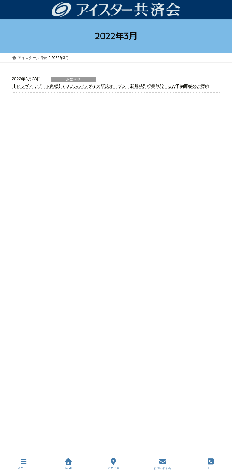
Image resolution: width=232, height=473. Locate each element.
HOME (68, 464)
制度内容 (26, 169)
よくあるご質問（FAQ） (35, 327)
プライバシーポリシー (33, 359)
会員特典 (26, 180)
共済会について (31, 137)
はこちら (187, 377)
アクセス (113, 464)
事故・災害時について (37, 159)
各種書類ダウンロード (33, 348)
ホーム (24, 127)
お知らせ (73, 79)
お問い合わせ (163, 464)
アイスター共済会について (37, 306)
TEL (210, 464)
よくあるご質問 (31, 191)
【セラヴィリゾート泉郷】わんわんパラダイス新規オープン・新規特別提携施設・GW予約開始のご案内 (110, 86)
